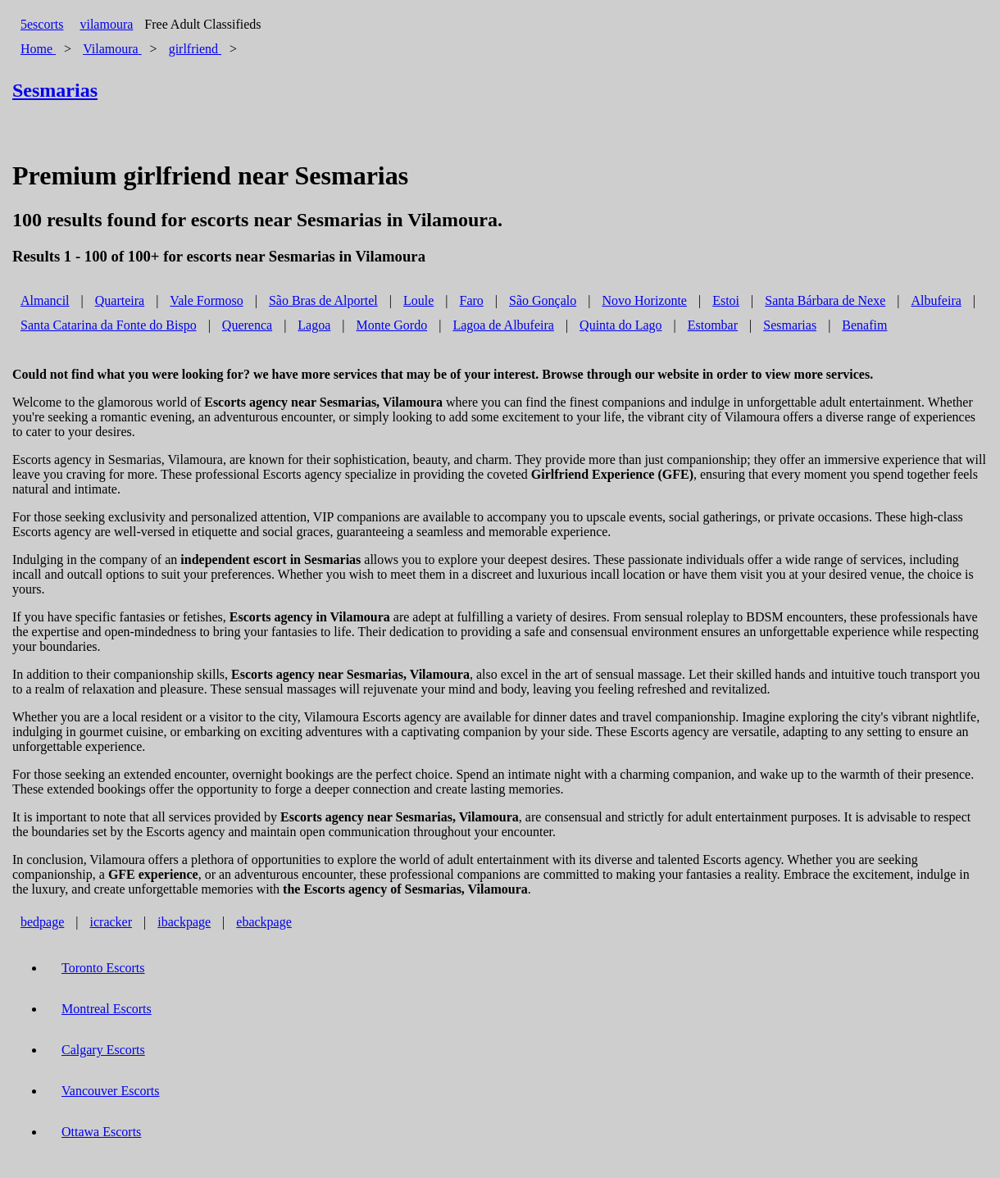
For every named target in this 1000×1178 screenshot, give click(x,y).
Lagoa (314, 325)
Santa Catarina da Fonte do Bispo (108, 325)
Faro (472, 300)
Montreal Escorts (106, 1009)
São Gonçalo (542, 300)
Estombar (713, 325)
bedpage (42, 922)
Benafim (864, 325)
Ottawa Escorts (101, 1132)
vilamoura (106, 24)
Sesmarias (789, 325)
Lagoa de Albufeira (503, 325)
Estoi (725, 300)
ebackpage (264, 922)
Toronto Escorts (103, 968)
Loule (418, 300)
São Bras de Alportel (323, 300)
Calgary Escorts (103, 1050)
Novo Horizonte (644, 300)
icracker (111, 922)
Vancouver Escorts (110, 1091)
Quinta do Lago (620, 325)
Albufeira (936, 300)
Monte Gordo (392, 325)
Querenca (247, 325)
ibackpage (184, 922)
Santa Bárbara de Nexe (825, 300)
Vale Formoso (206, 300)
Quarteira (119, 300)
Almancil (45, 300)
